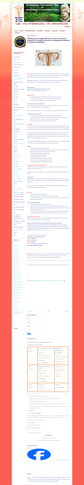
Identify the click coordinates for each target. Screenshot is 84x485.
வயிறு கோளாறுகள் (17, 301)
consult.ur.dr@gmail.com (46, 229)
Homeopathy (40, 30)
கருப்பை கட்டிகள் (17, 272)
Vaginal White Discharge (18, 229)
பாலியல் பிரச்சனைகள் (18, 285)
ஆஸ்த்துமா (16, 249)
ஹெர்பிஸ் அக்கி (17, 256)
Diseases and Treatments (30, 30)
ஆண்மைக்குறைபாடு (18, 283)
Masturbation (16, 173)
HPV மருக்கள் (16, 268)
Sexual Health (54, 30)
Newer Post (30, 311)
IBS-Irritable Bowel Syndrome (19, 143)
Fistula (15, 112)
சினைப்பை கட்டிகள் (18, 274)
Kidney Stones (16, 154)
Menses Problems (17, 175)
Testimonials (62, 30)
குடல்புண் (16, 305)
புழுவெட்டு (16, 247)
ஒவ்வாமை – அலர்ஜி (18, 293)
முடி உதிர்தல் (16, 258)
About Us (21, 30)
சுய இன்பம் (16, 308)
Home (16, 30)
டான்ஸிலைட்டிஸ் (17, 297)
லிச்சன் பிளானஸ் (17, 270)
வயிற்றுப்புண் (16, 299)
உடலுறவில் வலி (17, 310)
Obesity (15, 185)
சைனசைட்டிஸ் (17, 291)
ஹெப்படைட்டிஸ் (17, 251)
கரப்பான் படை (17, 266)
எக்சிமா (15, 264)
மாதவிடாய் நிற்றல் (17, 276)
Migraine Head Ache (17, 178)
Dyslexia (15, 99)
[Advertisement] (48, 297)
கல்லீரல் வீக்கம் (17, 254)
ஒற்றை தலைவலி (17, 295)
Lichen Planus (16, 163)
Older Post (67, 311)
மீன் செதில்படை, (17, 262)
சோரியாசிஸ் (16, 260)
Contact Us (17, 32)
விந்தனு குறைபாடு (17, 289)
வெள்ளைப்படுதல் (17, 281)
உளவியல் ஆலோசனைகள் (19, 287)
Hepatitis (15, 136)
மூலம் (15, 303)
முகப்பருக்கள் (16, 245)
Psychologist (47, 30)
